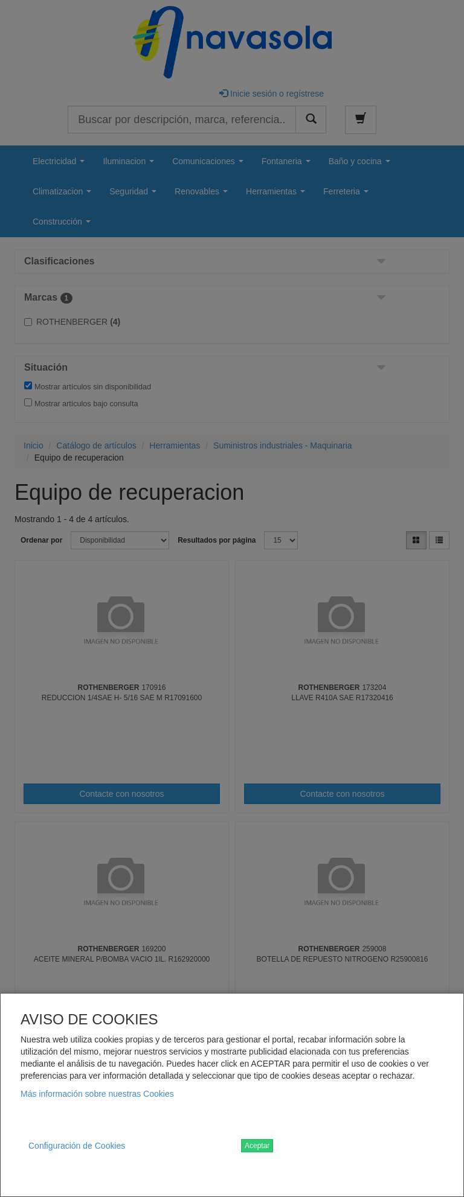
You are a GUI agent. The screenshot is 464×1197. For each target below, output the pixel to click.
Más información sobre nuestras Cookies (97, 1094)
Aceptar (257, 1145)
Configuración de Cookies (76, 1146)
